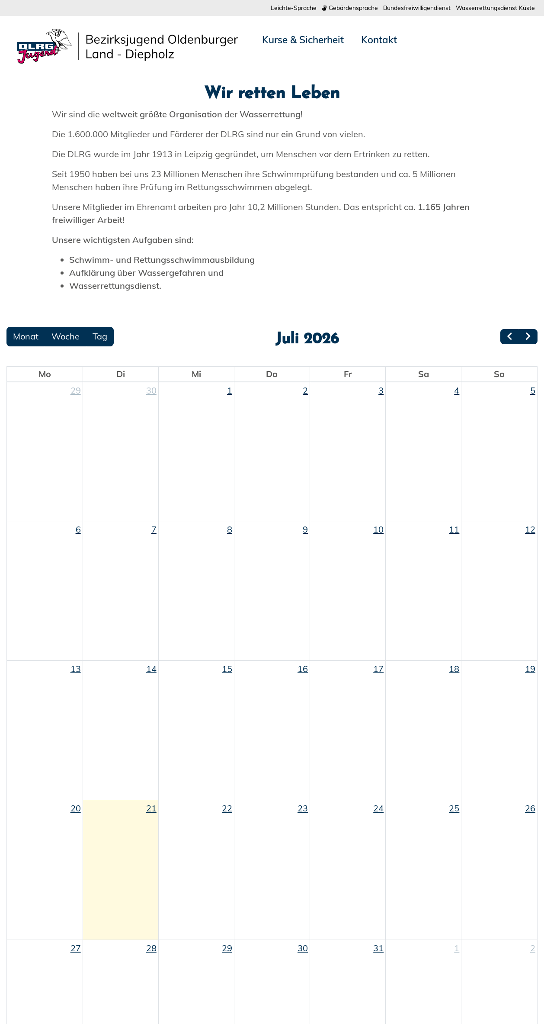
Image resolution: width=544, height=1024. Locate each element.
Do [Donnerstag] (272, 616)
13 (75, 911)
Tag (100, 579)
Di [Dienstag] (120, 616)
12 (530, 771)
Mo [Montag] (44, 616)
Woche (65, 579)
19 (530, 911)
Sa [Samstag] (423, 616)
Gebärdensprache (331, 8)
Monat (25, 579)
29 (75, 632)
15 (227, 911)
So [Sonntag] (499, 616)
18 (454, 911)
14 (151, 911)
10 (378, 771)
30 (151, 632)
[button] (41, 194)
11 (454, 771)
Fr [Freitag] (348, 616)
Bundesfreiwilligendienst (405, 8)
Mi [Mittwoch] (196, 616)
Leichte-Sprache (270, 8)
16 (303, 911)
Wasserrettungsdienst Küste (491, 8)
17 (378, 911)
